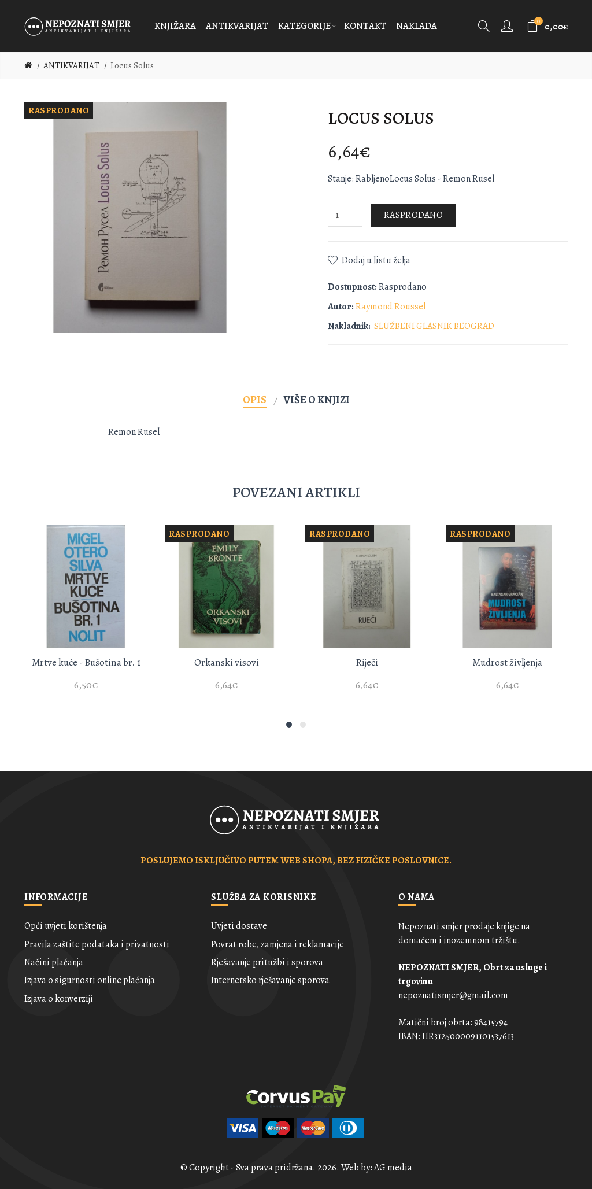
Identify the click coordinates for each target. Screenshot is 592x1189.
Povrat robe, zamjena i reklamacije (277, 944)
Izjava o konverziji (58, 998)
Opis (255, 399)
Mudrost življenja (507, 662)
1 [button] (289, 725)
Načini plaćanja (53, 962)
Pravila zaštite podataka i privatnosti (96, 944)
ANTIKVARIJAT (71, 65)
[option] (86, 614)
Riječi (367, 662)
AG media (393, 1167)
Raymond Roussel (391, 306)
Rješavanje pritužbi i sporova (267, 962)
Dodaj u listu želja (376, 260)
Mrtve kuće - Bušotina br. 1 (86, 662)
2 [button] (303, 725)
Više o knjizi (317, 399)
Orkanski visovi (226, 662)
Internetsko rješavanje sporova (270, 980)
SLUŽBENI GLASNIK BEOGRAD (434, 326)
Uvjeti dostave (239, 926)
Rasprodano (413, 215)
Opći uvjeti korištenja (65, 926)
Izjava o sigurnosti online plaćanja (89, 980)
